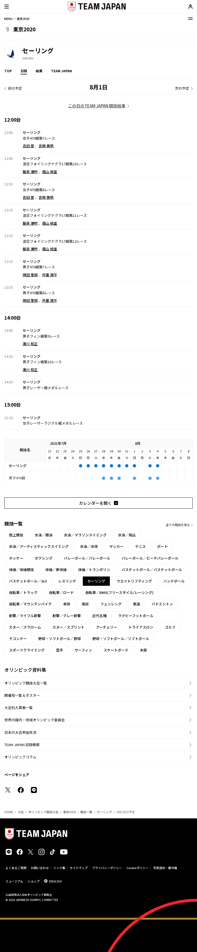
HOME (8, 812)
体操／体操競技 (21, 569)
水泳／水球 (89, 546)
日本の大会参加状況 (20, 732)
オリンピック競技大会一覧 (25, 683)
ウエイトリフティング (134, 581)
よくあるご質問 (16, 868)
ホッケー (16, 558)
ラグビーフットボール (135, 615)
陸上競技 (16, 534)
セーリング (104, 812)
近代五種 (99, 615)
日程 (23, 70)
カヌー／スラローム (25, 627)
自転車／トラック (23, 592)
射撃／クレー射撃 (66, 615)
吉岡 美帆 (46, 145)
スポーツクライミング (27, 650)
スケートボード (116, 650)
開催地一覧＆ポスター (22, 695)
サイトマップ (79, 868)
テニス (140, 546)
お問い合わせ (40, 868)
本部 (143, 650)
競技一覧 (86, 812)
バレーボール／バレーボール (87, 558)
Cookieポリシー (138, 868)
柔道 (136, 603)
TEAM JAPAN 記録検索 (22, 744)
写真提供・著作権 (165, 868)
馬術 (85, 603)
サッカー (116, 546)
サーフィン (83, 650)
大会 (21, 812)
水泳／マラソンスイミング (85, 534)
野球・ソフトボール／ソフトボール (120, 638)
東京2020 (69, 812)
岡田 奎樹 (30, 274)
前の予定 (15, 88)
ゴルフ (170, 627)
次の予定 (182, 88)
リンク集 (59, 868)
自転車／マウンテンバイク (30, 603)
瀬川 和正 (30, 343)
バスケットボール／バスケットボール (152, 569)
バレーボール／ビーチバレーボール (150, 558)
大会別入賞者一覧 (18, 707)
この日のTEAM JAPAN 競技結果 (96, 106)
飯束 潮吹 (30, 171)
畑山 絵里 (49, 171)
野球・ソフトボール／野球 (59, 638)
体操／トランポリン (94, 569)
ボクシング (43, 558)
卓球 (66, 603)
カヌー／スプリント (68, 627)
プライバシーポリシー (107, 868)
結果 (39, 70)
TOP (8, 70)
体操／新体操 (56, 569)
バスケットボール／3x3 (28, 581)
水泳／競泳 (43, 534)
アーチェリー (106, 627)
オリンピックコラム (20, 756)
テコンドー (18, 638)
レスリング (67, 581)
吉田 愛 (28, 145)
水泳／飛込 (127, 534)
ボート (162, 546)
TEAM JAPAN (61, 70)
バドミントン (162, 603)
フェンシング (111, 603)
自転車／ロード (61, 592)
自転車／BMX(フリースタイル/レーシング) (119, 592)
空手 (59, 650)
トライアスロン (140, 627)
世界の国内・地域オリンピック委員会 (34, 719)
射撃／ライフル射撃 (25, 615)
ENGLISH (55, 881)
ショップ (34, 881)
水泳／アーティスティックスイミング (39, 546)
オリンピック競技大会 (43, 812)
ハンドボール (174, 581)
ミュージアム (14, 881)
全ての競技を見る (178, 524)
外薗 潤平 (49, 274)
